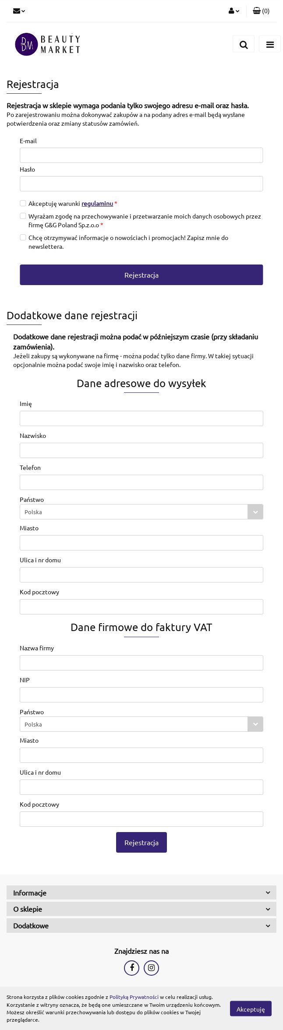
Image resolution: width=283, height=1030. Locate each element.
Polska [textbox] (33, 511)
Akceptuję (251, 1008)
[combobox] (141, 511)
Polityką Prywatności (134, 996)
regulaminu (97, 203)
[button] (261, 11)
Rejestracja (141, 274)
